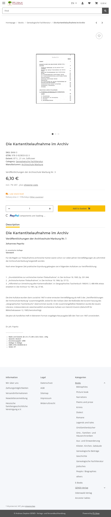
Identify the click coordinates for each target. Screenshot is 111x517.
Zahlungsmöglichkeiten (17, 388)
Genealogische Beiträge (87, 451)
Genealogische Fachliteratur (29, 161)
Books (78, 383)
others (79, 476)
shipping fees (30, 506)
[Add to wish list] (99, 36)
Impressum (45, 398)
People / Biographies (86, 471)
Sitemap (44, 393)
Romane (80, 417)
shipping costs (31, 185)
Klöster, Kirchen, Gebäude (89, 445)
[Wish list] (89, 3)
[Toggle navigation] (3, 2)
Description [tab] (13, 224)
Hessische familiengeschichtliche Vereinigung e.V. (17, 406)
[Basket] (101, 3)
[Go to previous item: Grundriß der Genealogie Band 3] (96, 23)
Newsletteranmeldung (16, 398)
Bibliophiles (82, 386)
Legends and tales (85, 422)
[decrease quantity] (9, 209)
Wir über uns (12, 383)
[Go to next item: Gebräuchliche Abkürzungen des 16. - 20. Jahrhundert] (102, 23)
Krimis (79, 407)
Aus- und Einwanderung (88, 440)
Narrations (81, 397)
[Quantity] (29, 209)
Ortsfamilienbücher (85, 427)
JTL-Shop (95, 513)
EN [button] (72, 3)
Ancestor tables (82, 498)
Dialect (79, 412)
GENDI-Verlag (81, 487)
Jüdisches (81, 466)
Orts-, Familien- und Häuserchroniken (86, 434)
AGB (42, 388)
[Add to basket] (81, 208)
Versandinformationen (17, 393)
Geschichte (81, 456)
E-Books (79, 482)
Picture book (82, 392)
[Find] (52, 11)
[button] (82, 3)
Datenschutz (46, 383)
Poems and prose (84, 402)
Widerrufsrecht (47, 403)
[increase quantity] (50, 209)
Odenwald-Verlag (83, 493)
